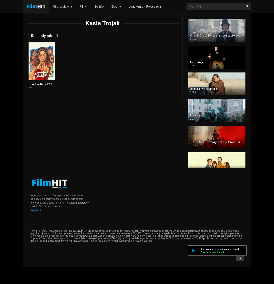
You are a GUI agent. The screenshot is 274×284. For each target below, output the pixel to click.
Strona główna (62, 6)
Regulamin (36, 210)
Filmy (83, 6)
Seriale (99, 6)
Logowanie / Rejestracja (145, 6)
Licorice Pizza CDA (40, 84)
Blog (114, 6)
